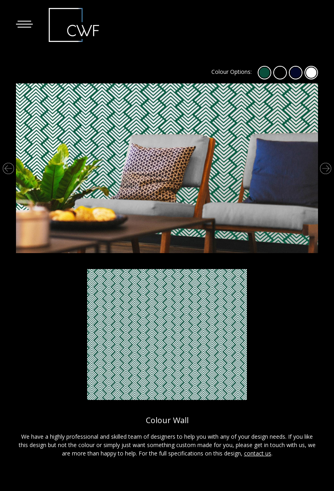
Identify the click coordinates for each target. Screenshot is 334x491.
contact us (257, 453)
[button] (24, 24)
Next (325, 168)
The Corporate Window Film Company (77, 25)
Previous (8, 168)
